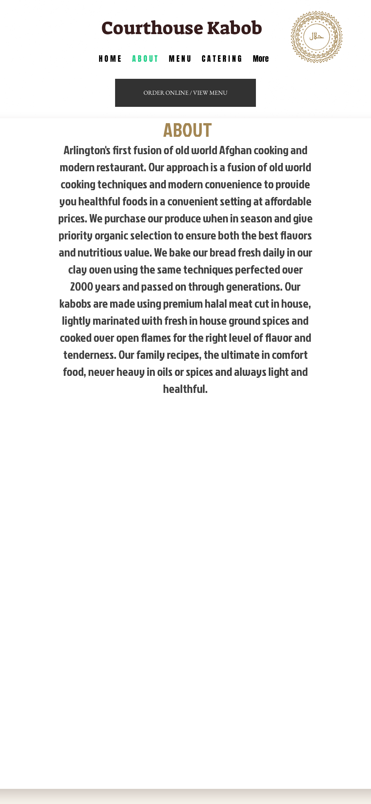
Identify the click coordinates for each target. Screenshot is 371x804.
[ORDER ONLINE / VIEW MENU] (185, 93)
